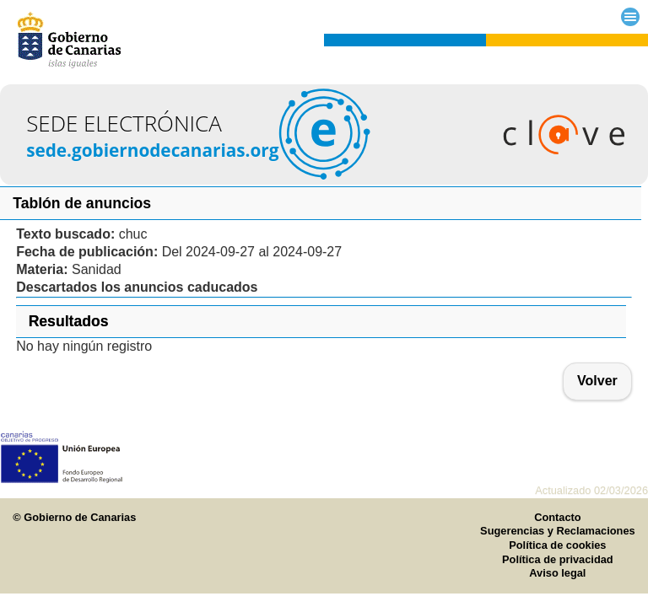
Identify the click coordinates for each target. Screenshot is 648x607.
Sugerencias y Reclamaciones (557, 530)
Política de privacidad (557, 559)
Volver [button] (597, 380)
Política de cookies (557, 545)
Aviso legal (557, 573)
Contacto (557, 517)
